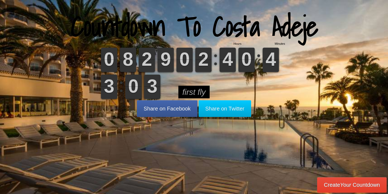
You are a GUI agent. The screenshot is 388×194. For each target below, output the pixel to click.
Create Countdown (352, 185)
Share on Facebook (167, 109)
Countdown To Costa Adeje (194, 26)
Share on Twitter (224, 109)
